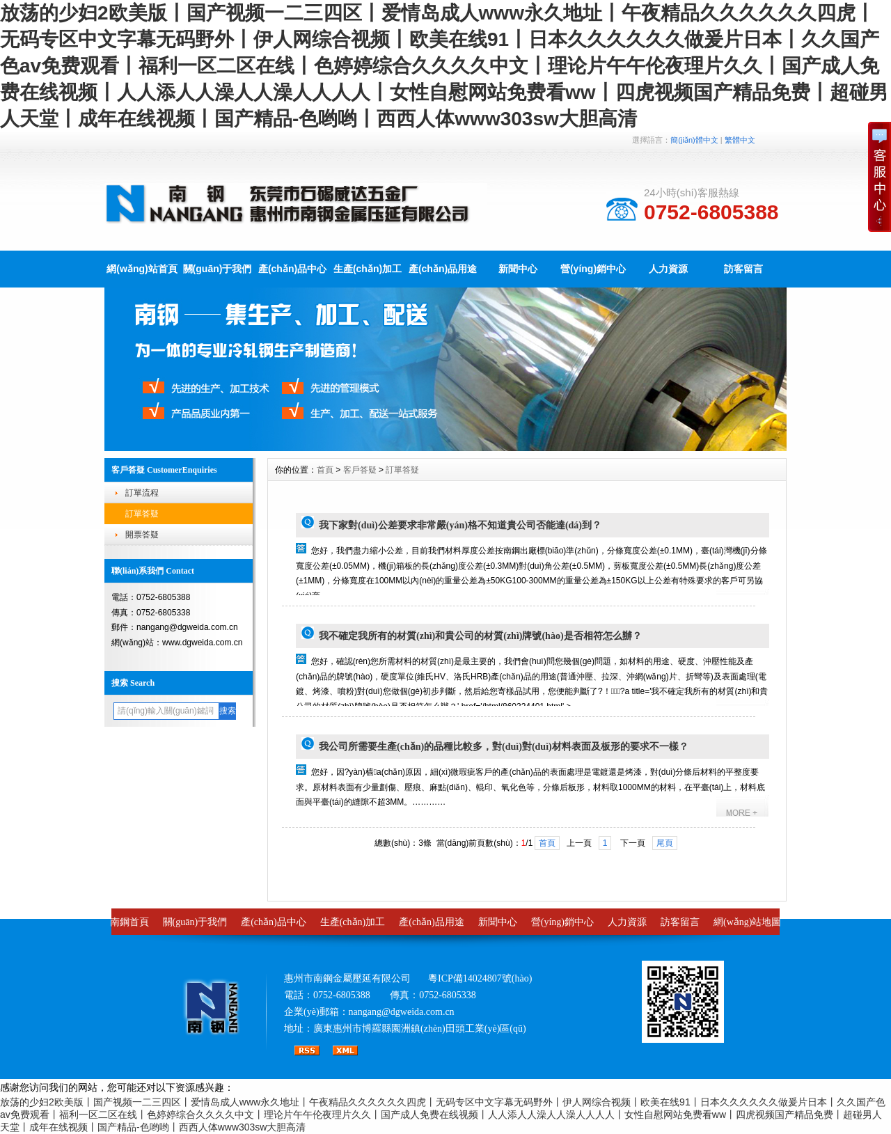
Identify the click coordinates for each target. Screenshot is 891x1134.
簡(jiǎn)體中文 (694, 140)
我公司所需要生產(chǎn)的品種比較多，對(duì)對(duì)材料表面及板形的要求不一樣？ (503, 746)
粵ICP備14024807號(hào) (480, 978)
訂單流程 (142, 493)
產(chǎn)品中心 (292, 268)
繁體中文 (740, 140)
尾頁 (664, 843)
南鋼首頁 (129, 922)
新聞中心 (517, 268)
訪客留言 (743, 268)
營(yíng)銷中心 (593, 268)
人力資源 (668, 268)
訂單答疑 (142, 514)
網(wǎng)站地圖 (747, 922)
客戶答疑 (360, 470)
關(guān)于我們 (217, 268)
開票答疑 (142, 535)
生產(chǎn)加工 (367, 268)
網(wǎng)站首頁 (142, 268)
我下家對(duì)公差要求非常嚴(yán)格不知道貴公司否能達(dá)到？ (460, 525)
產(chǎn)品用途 (443, 268)
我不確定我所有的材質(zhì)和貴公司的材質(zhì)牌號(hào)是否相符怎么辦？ (480, 636)
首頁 (325, 470)
